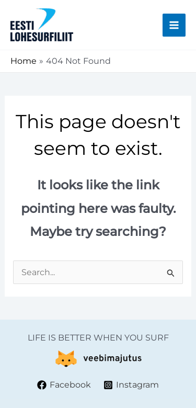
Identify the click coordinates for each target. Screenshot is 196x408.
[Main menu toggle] (174, 25)
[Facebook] (63, 385)
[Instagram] (131, 385)
